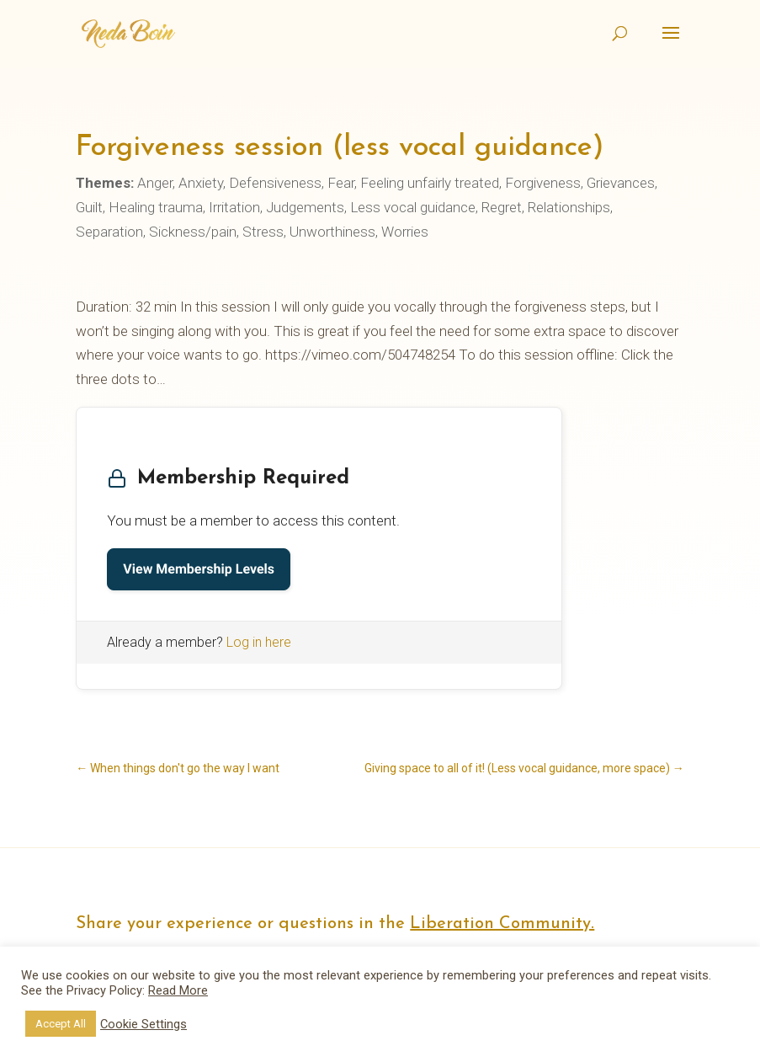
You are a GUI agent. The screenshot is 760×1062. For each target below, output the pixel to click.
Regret (501, 207)
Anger (155, 182)
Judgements (305, 207)
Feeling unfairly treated (429, 182)
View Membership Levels (198, 569)
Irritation (234, 207)
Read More (178, 990)
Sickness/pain (193, 231)
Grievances (621, 182)
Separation (109, 231)
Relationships (569, 207)
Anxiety (200, 182)
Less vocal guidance (413, 207)
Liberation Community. (502, 923)
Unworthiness (332, 231)
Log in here (258, 642)
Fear (340, 182)
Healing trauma (156, 207)
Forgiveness (543, 182)
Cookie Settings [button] (143, 1024)
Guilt (89, 207)
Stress (263, 231)
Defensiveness (275, 182)
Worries (404, 231)
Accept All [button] (60, 1023)
